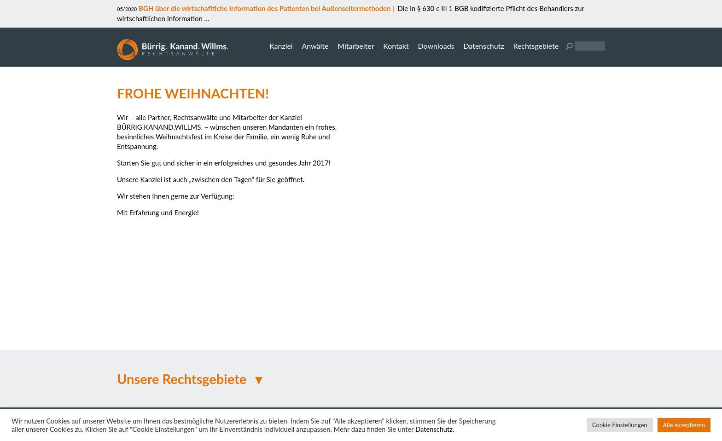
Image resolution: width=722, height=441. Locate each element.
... (206, 18)
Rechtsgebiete (536, 45)
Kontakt (395, 45)
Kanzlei (281, 45)
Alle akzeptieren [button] (684, 425)
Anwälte (315, 45)
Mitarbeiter (356, 45)
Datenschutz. (434, 429)
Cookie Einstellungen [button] (619, 425)
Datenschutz (483, 45)
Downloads (436, 45)
